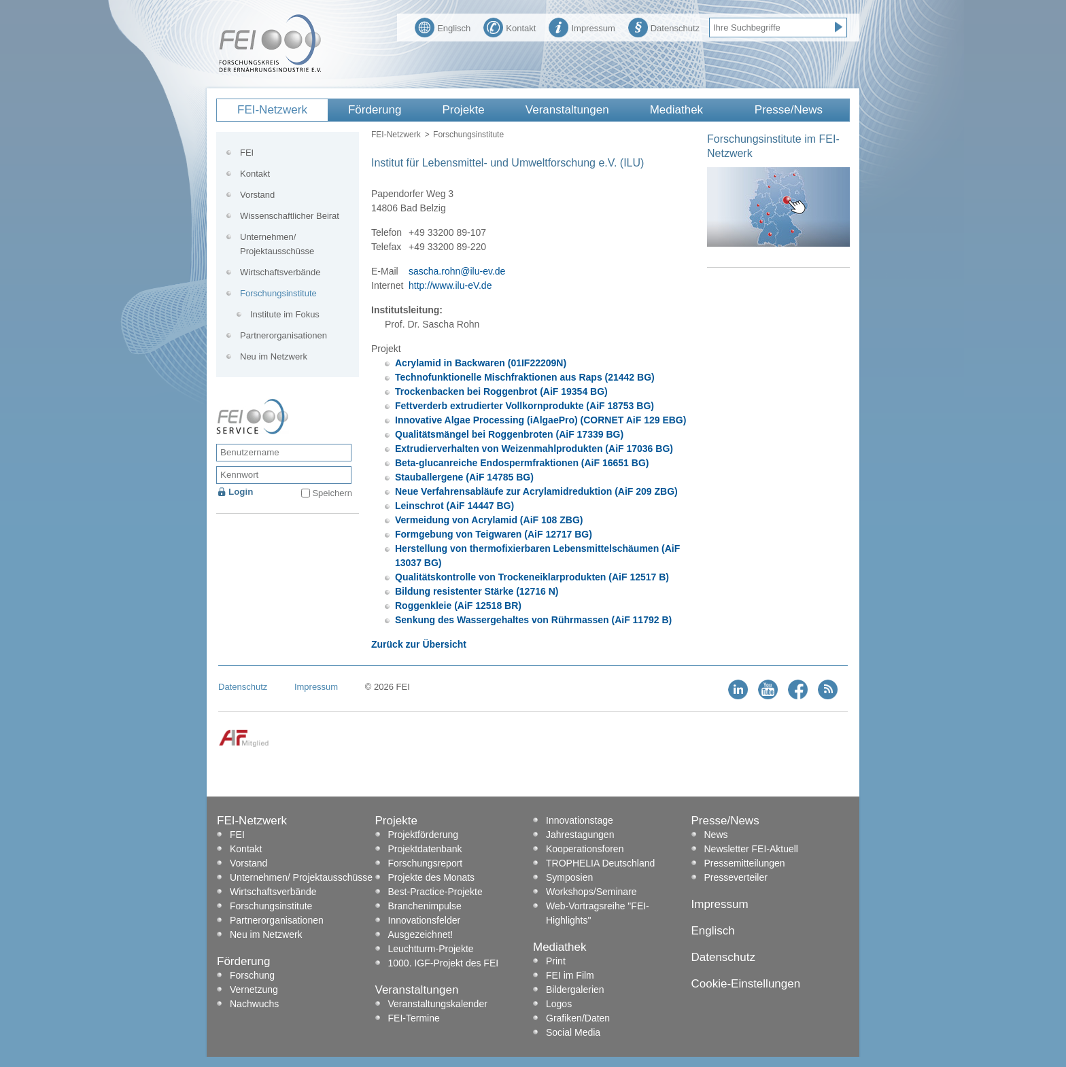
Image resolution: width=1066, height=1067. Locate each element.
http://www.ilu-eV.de (450, 285)
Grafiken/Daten (578, 1018)
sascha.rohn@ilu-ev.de (457, 271)
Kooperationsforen (584, 848)
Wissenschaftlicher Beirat (289, 216)
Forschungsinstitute (468, 134)
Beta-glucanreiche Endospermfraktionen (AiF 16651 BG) (522, 462)
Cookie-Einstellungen (746, 983)
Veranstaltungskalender (437, 1003)
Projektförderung (423, 834)
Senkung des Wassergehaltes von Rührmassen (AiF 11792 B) (533, 619)
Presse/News (789, 109)
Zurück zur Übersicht (418, 644)
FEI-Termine (414, 1018)
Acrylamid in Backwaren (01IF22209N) (480, 362)
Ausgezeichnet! (420, 934)
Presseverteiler (736, 877)
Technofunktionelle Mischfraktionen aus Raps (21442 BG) (525, 377)
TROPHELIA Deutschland (600, 863)
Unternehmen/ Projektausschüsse (277, 244)
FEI (247, 152)
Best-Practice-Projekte (435, 891)
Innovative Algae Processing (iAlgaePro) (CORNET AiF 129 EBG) (540, 420)
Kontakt (509, 26)
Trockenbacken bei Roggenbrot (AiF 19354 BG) (501, 391)
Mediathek (676, 109)
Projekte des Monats (431, 877)
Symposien (569, 877)
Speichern (332, 493)
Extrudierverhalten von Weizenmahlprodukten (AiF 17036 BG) (534, 448)
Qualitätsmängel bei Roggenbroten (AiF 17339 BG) (509, 434)
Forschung (252, 975)
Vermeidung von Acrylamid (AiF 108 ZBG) (489, 519)
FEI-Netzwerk (272, 109)
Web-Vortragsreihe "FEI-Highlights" (597, 913)
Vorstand (257, 195)
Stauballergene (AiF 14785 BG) (464, 477)
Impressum (582, 26)
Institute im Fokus (285, 314)
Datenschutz (664, 26)
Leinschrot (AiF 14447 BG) (454, 505)
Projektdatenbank (425, 848)
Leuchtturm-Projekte (431, 948)
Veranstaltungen (567, 109)
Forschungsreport (425, 863)
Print (556, 961)
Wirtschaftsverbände (280, 272)
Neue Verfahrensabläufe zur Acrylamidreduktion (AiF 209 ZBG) (536, 491)
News (716, 834)
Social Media (573, 1032)
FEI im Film (570, 975)
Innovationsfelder (424, 920)
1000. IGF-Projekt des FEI (443, 963)
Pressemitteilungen (744, 863)
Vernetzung (254, 989)
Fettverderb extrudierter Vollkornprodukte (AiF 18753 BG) (524, 405)
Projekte (463, 109)
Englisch (442, 26)
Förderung (374, 109)
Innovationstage (579, 820)
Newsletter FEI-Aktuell (751, 848)
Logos (559, 1003)
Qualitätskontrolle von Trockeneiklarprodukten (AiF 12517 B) (532, 577)
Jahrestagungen (580, 834)
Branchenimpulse (425, 905)
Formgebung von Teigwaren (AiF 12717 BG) (493, 534)
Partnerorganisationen (283, 335)
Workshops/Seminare (591, 891)
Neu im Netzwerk (273, 356)
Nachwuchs (254, 1003)
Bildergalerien (575, 989)
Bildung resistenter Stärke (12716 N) (476, 591)
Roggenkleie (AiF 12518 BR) (458, 605)
